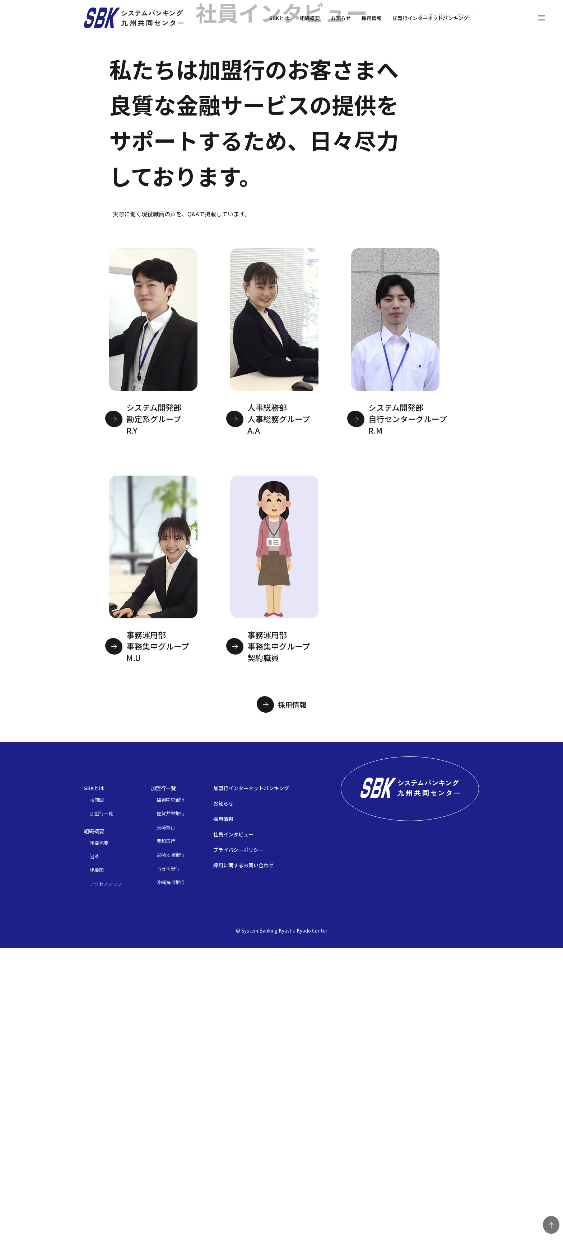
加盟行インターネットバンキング (430, 18)
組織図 (97, 1162)
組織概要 (310, 18)
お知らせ (341, 18)
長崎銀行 (166, 1119)
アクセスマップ (106, 1176)
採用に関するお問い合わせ (243, 1157)
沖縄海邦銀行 (171, 1174)
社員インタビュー (233, 1127)
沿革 (94, 1149)
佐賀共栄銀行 (171, 1106)
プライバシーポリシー (238, 1142)
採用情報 (372, 18)
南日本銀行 (168, 1160)
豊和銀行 (166, 1133)
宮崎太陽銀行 (171, 1147)
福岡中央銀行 (171, 1092)
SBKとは (279, 18)
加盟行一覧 (101, 1106)
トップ (426, 306)
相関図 (97, 1092)
